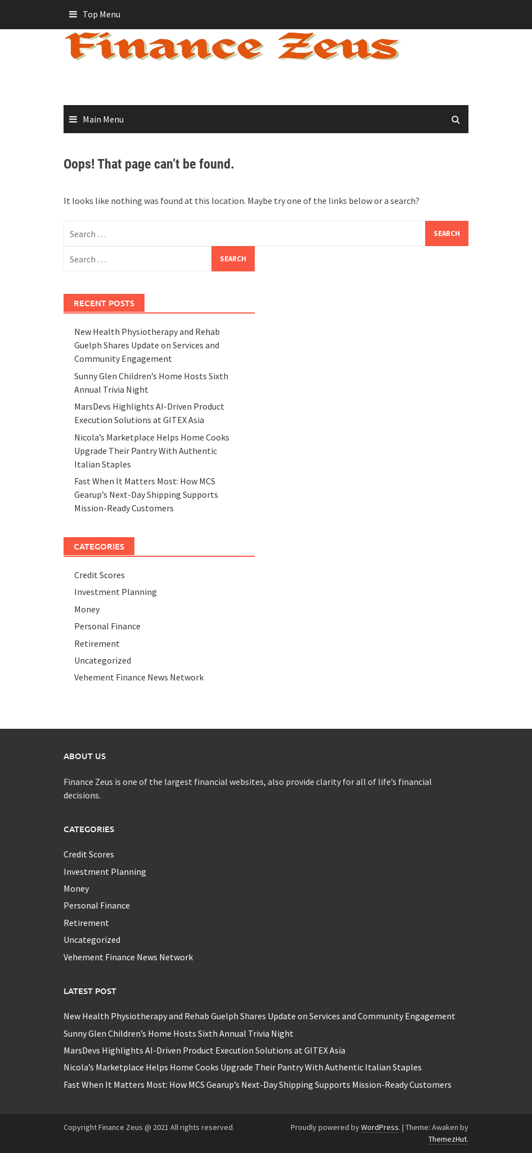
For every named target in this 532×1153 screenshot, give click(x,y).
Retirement (97, 643)
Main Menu (103, 119)
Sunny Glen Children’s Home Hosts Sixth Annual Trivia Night (179, 1033)
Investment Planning (115, 591)
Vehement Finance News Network (139, 677)
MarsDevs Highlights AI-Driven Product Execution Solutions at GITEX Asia (204, 1050)
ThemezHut (448, 1139)
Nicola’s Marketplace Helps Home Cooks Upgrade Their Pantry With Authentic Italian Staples (151, 451)
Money (87, 609)
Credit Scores (99, 574)
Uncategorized (102, 660)
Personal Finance (107, 626)
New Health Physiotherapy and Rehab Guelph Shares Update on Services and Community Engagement (147, 345)
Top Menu (101, 14)
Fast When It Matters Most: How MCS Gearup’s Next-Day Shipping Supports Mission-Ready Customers (146, 494)
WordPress (380, 1127)
